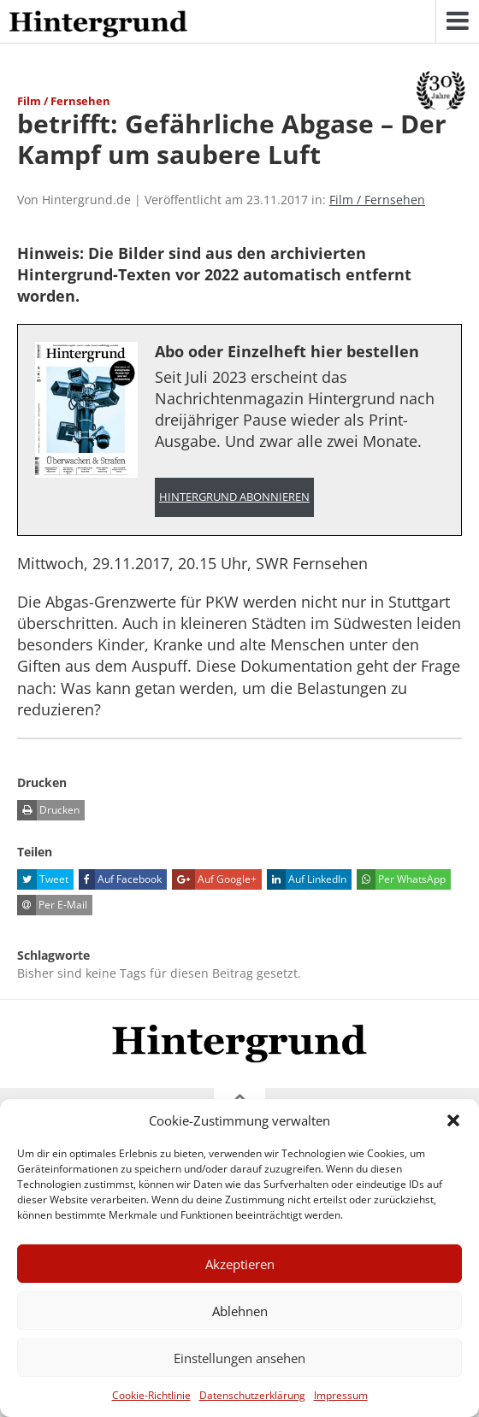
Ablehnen (240, 1311)
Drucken (48, 810)
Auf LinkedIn (306, 879)
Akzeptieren (240, 1264)
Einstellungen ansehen (239, 1358)
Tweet (42, 879)
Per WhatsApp (401, 879)
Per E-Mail (52, 905)
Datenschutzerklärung (252, 1395)
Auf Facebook (120, 879)
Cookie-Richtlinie (151, 1395)
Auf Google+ (214, 879)
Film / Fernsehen (377, 199)
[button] (453, 1120)
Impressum (341, 1395)
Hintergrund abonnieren (234, 497)
